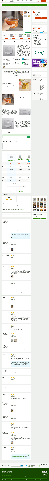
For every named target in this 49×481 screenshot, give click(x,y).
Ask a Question (28, 32)
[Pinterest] (10, 475)
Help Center (44, 471)
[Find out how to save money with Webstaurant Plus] (20, 161)
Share (23, 32)
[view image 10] (38, 206)
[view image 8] (45, 203)
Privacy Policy (25, 479)
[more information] (42, 36)
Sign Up (21, 465)
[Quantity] (34, 18)
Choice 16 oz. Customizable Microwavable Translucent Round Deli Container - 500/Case (29, 160)
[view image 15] (41, 210)
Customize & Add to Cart (39, 20)
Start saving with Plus (30, 466)
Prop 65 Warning (20, 191)
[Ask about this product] (16, 137)
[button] (25, 12)
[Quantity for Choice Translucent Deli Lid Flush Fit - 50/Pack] (19, 38)
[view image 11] (41, 206)
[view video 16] (45, 210)
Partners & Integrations (19, 475)
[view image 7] (41, 203)
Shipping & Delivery (44, 475)
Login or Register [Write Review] (39, 218)
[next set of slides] (30, 36)
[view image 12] (45, 206)
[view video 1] (12, 249)
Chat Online (44, 474)
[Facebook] (6, 475)
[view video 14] (38, 210)
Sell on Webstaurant (36, 475)
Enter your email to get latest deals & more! (5, 465)
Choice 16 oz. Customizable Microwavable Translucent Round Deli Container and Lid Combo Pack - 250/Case (20, 160)
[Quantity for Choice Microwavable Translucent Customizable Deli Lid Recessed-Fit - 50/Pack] (27, 38)
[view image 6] (38, 203)
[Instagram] (2, 475)
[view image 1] (34, 199)
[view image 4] (45, 199)
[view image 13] (34, 210)
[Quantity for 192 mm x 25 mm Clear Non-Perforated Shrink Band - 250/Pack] (11, 38)
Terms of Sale (21, 479)
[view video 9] (34, 206)
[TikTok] (8, 475)
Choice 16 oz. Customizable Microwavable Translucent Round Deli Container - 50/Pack (11, 160)
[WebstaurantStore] (8, 470)
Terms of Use (29, 479)
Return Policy (35, 476)
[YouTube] (4, 475)
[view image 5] (34, 203)
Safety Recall (26, 476)
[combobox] (23, 2)
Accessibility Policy (34, 479)
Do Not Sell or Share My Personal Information (42, 479)
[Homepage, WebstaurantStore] (8, 2)
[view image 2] (38, 199)
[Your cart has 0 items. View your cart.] (46, 2)
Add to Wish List (39, 23)
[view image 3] (41, 199)
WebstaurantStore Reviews (28, 475)
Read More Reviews (16, 75)
